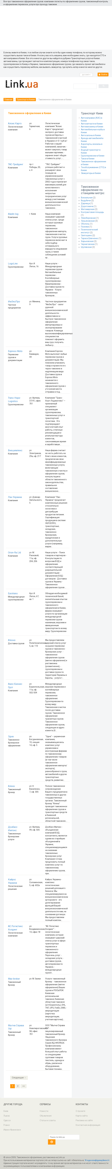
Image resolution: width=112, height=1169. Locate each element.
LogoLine (13, 263)
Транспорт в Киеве (26, 99)
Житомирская (87, 209)
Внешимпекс (15, 450)
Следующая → (19, 1077)
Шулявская (86, 247)
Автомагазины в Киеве (92, 126)
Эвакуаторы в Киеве (91, 173)
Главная (8, 99)
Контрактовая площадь (92, 212)
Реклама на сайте (84, 1120)
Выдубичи (86, 200)
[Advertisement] (56, 27)
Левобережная (88, 218)
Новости (44, 1111)
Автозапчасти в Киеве (92, 124)
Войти (103, 74)
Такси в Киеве (87, 158)
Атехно (11, 640)
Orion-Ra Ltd (14, 552)
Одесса (7, 1120)
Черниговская (87, 244)
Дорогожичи (87, 206)
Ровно (7, 1125)
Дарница (85, 203)
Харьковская (87, 241)
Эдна (11, 736)
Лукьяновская (88, 221)
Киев (6, 1111)
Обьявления (45, 1116)
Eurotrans (13, 593)
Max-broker (14, 978)
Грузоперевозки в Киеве (92, 156)
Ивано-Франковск (12, 1130)
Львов (7, 1116)
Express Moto (15, 351)
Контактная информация (88, 1125)
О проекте (80, 1111)
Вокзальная (86, 197)
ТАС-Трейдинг (15, 164)
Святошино (86, 235)
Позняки (85, 227)
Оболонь (85, 224)
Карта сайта (82, 1116)
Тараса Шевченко (89, 238)
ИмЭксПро (14, 301)
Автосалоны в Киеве (91, 135)
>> (23, 1086)
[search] (84, 86)
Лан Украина (15, 497)
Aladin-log (13, 214)
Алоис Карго (15, 123)
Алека (11, 786)
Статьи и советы (48, 1120)
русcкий (86, 75)
